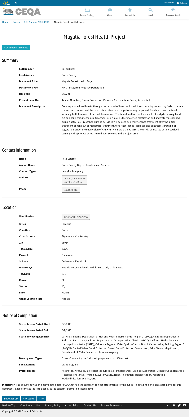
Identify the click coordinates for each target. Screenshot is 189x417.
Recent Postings (87, 11)
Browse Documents (112, 405)
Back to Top (8, 405)
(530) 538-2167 (71, 190)
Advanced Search (173, 11)
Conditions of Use (30, 405)
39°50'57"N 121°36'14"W (76, 217)
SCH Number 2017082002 (36, 22)
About (110, 11)
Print (41, 398)
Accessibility (72, 405)
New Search (29, 398)
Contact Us (169, 2)
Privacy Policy (52, 405)
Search (150, 11)
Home (5, 22)
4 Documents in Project (16, 47)
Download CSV (11, 398)
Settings (182, 2)
